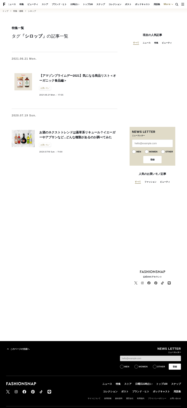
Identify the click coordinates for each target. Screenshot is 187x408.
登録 (152, 159)
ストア (52, 4)
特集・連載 (18, 11)
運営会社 (129, 398)
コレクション (122, 4)
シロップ (32, 11)
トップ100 (95, 4)
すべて (136, 43)
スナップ (107, 4)
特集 (29, 4)
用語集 (164, 4)
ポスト (135, 4)
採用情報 (107, 398)
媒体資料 (118, 398)
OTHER (169, 151)
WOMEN (153, 151)
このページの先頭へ (18, 349)
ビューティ (40, 4)
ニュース (18, 4)
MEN (138, 151)
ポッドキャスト (149, 4)
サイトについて (94, 398)
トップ (5, 11)
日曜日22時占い (144, 384)
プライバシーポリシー (157, 398)
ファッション (150, 182)
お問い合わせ (175, 398)
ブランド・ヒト (66, 4)
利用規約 (140, 398)
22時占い (82, 4)
